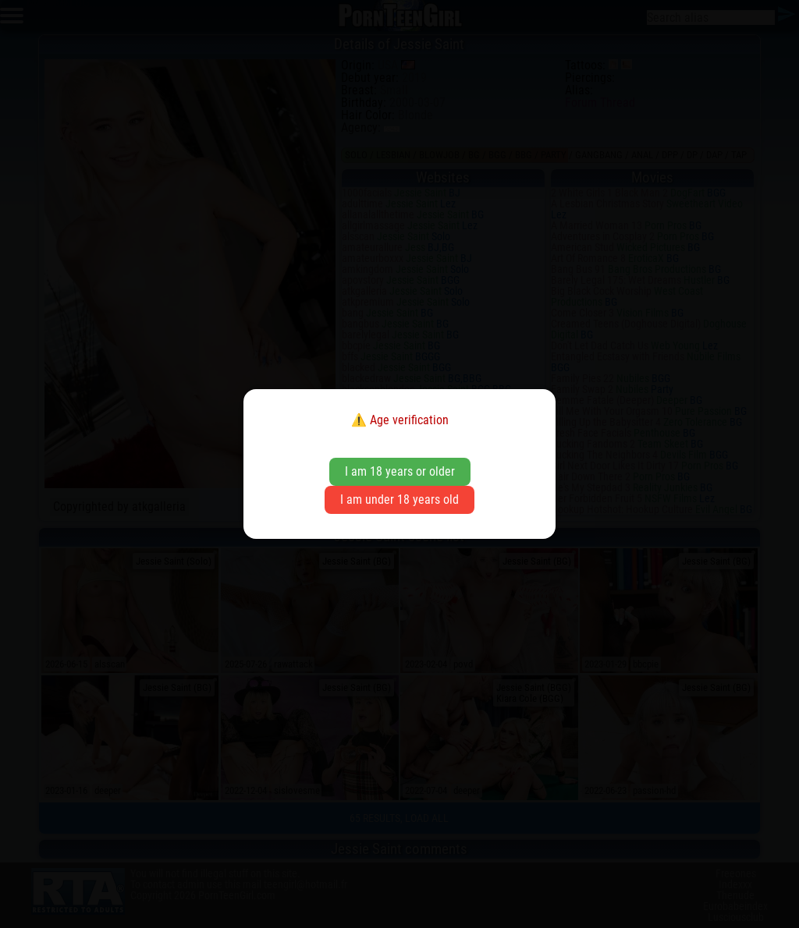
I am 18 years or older (400, 471)
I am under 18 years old (399, 499)
